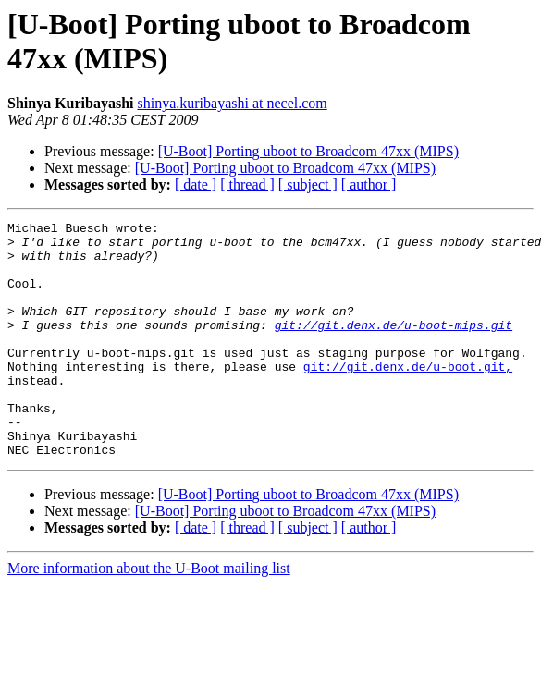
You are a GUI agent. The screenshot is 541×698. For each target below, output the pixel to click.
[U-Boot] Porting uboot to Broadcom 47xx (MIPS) (308, 151)
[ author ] (369, 184)
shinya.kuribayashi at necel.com (232, 103)
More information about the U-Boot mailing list (148, 615)
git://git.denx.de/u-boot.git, (407, 396)
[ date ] (195, 184)
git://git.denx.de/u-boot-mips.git (393, 346)
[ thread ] (247, 184)
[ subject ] (308, 184)
